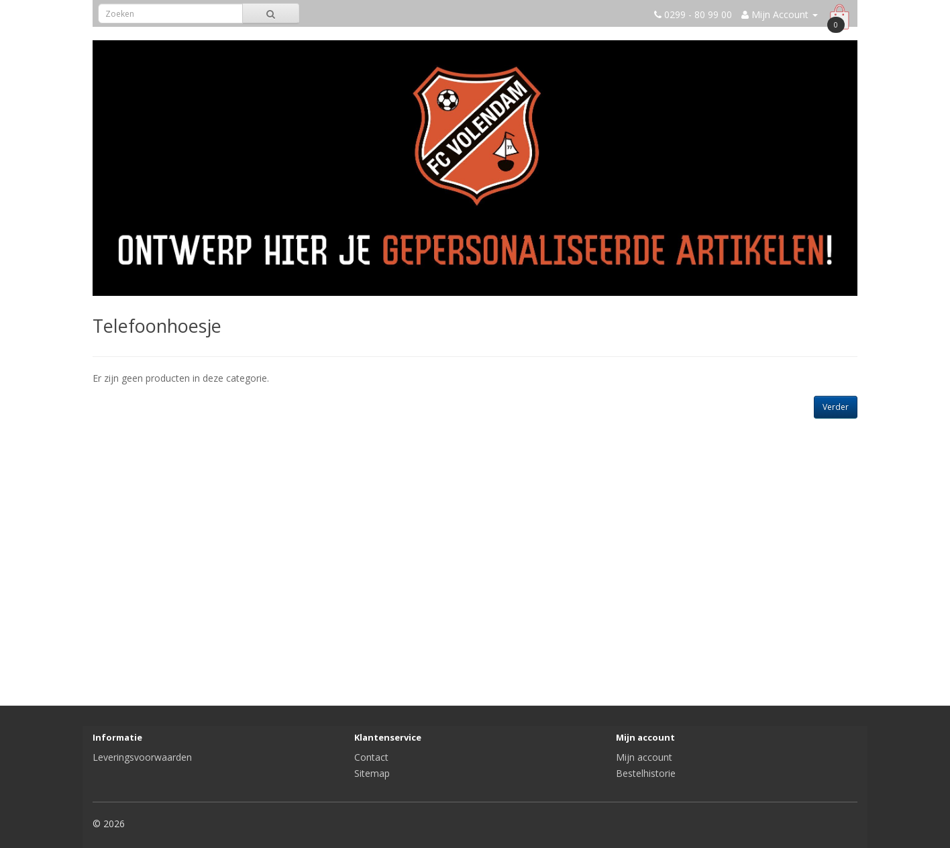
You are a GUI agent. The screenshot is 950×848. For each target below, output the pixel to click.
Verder (836, 407)
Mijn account (644, 757)
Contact (371, 757)
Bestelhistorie (646, 773)
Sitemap (372, 773)
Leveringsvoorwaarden (142, 757)
